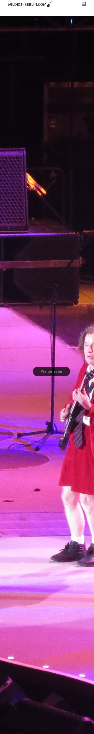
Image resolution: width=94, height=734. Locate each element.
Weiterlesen (51, 371)
